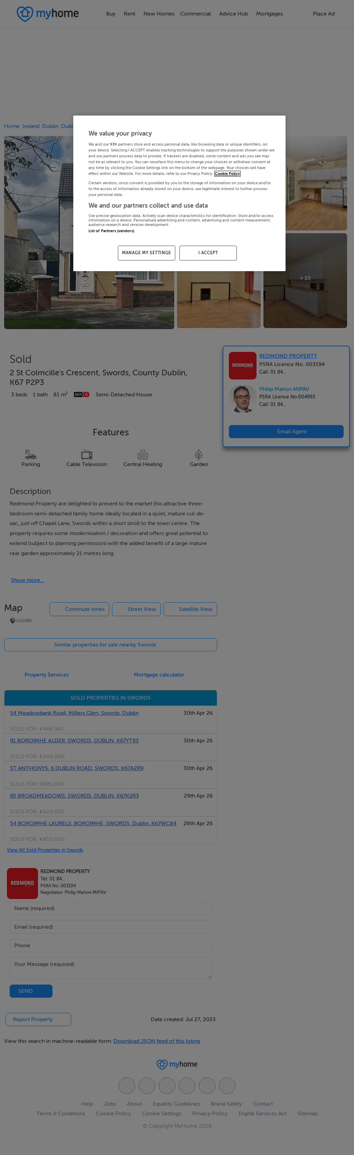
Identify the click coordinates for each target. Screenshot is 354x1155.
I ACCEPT (208, 252)
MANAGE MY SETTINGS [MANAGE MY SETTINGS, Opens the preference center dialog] (146, 252)
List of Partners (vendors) (111, 231)
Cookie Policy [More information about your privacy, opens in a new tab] (227, 173)
